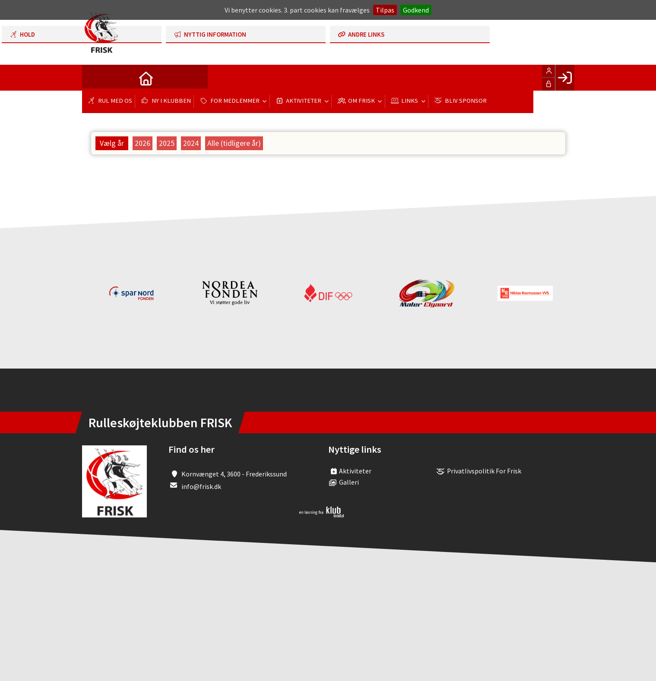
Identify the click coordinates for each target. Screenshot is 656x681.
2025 (166, 143)
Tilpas (385, 10)
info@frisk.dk (201, 486)
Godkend (416, 10)
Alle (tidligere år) (234, 143)
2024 (191, 143)
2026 (142, 143)
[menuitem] (95, 78)
